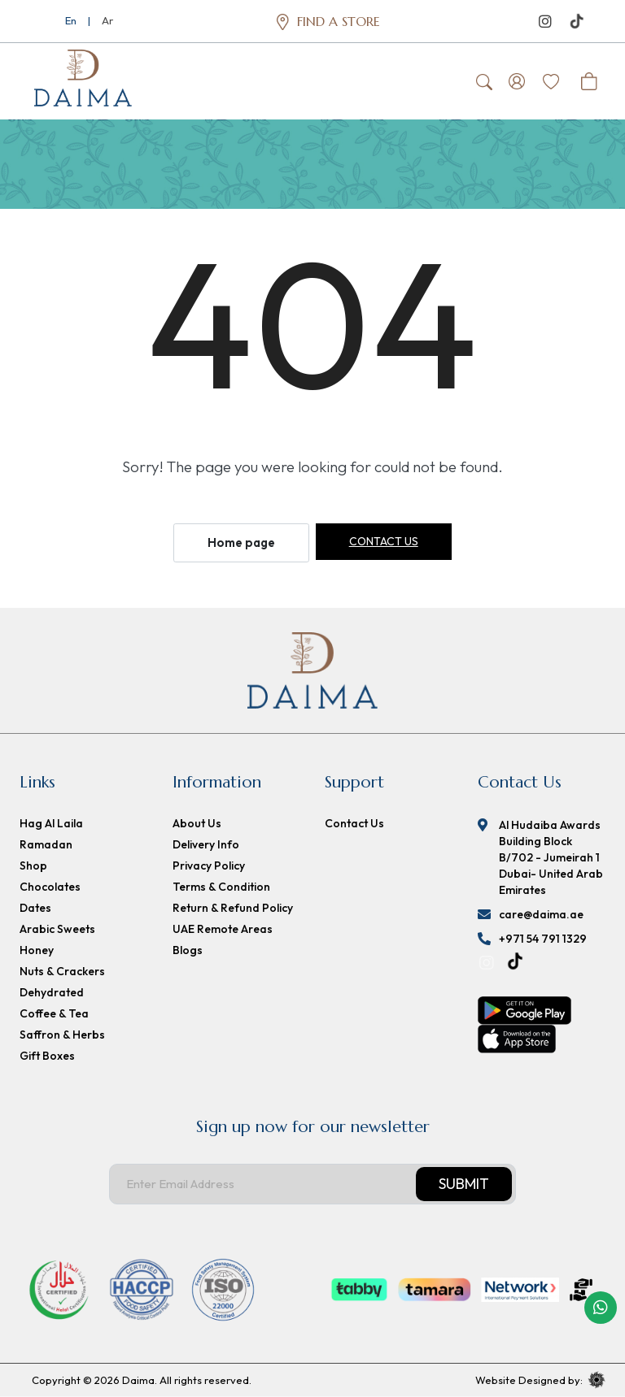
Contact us (383, 542)
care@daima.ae (541, 915)
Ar (107, 20)
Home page (241, 543)
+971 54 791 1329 (543, 939)
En (70, 20)
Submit (464, 1184)
